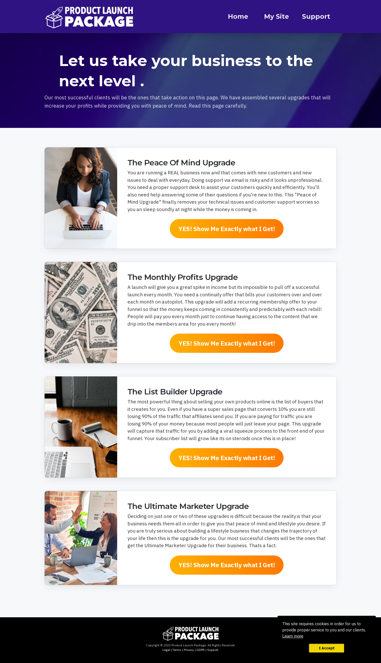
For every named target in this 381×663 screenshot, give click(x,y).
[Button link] (227, 228)
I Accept (327, 648)
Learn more (292, 636)
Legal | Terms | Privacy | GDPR (184, 650)
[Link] (238, 16)
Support (212, 650)
